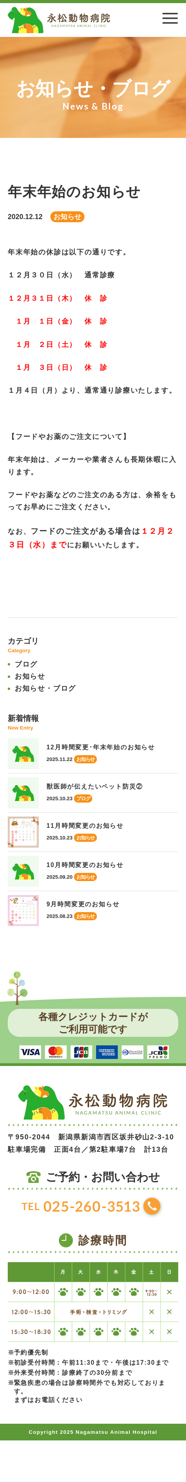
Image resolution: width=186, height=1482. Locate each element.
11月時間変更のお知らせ (85, 825)
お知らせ (30, 676)
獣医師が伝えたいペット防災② (94, 786)
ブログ (26, 664)
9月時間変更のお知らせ (82, 904)
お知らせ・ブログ (45, 688)
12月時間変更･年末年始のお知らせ (100, 747)
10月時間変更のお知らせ (85, 865)
